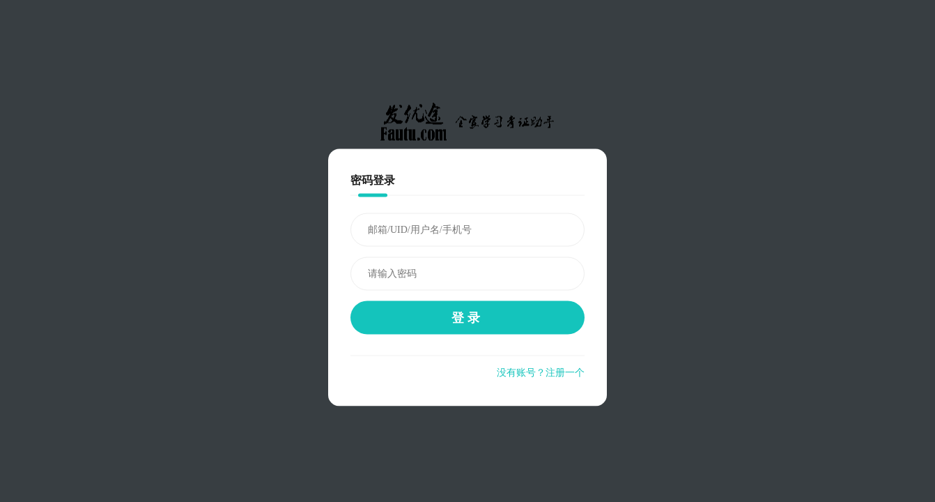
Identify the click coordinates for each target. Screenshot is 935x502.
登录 (467, 318)
